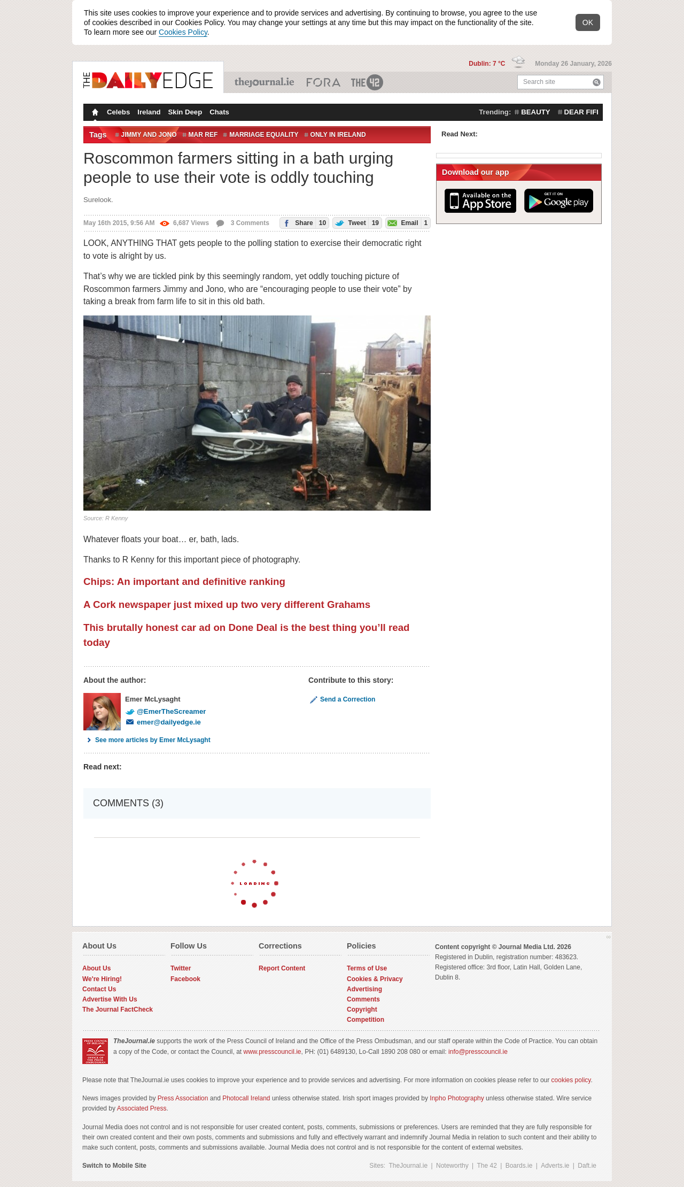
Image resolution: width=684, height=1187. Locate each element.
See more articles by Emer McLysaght (147, 740)
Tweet (356, 222)
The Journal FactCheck (117, 1009)
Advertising (364, 989)
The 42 (367, 82)
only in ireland (338, 134)
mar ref (203, 134)
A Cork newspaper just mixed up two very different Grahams (226, 604)
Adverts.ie (555, 1165)
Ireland (148, 112)
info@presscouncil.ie (478, 1051)
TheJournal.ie (265, 82)
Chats (219, 112)
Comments (363, 999)
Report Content (282, 968)
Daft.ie (587, 1165)
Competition (365, 1019)
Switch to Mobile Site (114, 1165)
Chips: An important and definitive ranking (184, 581)
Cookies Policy (183, 32)
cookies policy (571, 1080)
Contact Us (99, 989)
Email (407, 222)
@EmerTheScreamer (165, 711)
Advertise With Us (109, 999)
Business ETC (323, 82)
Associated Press (142, 1108)
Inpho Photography (457, 1098)
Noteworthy (452, 1165)
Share (303, 222)
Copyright (362, 1009)
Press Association (183, 1098)
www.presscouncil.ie (272, 1051)
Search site (539, 82)
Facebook (185, 979)
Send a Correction (341, 699)
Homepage (94, 113)
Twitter (180, 968)
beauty (535, 112)
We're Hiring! (102, 979)
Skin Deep (185, 112)
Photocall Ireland (246, 1098)
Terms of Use (367, 968)
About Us (96, 968)
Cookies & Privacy (375, 979)
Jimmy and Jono (149, 134)
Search (596, 82)
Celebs (118, 112)
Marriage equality (263, 134)
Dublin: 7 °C (488, 63)
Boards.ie (519, 1165)
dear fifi (581, 112)
